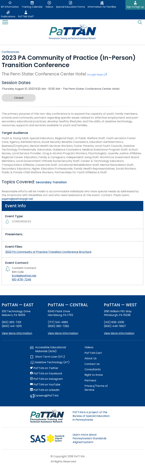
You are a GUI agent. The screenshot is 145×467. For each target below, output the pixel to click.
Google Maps (97, 74)
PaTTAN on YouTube (45, 384)
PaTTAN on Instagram (46, 379)
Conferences (10, 52)
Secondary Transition (51, 182)
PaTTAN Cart (93, 353)
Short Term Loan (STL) (47, 357)
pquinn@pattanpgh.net (17, 199)
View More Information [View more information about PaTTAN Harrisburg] (63, 333)
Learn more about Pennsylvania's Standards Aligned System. (89, 438)
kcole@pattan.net (24, 276)
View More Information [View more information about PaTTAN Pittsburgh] (119, 333)
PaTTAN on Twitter (44, 368)
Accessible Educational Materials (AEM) (48, 349)
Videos (88, 347)
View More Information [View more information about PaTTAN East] (17, 333)
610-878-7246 (21, 279)
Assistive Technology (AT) (50, 362)
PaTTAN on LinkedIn (44, 390)
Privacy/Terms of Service (96, 388)
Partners (90, 380)
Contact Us (92, 364)
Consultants (92, 369)
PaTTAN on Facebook (46, 373)
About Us (90, 358)
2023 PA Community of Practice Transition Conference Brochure (48, 252)
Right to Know (93, 375)
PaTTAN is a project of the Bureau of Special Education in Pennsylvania (91, 416)
